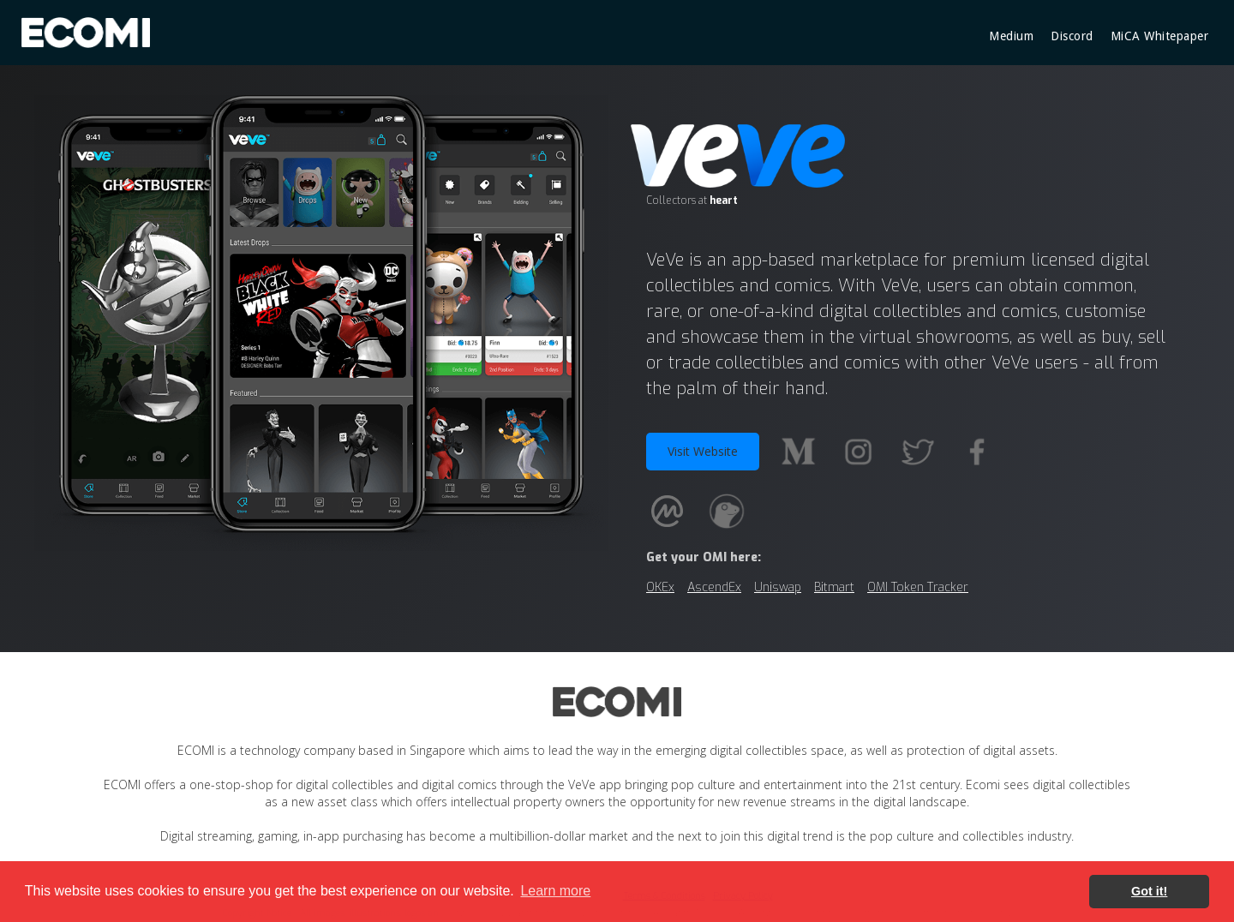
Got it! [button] (1149, 891)
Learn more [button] (555, 890)
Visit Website (703, 451)
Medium (1011, 36)
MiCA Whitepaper (1160, 36)
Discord (1072, 36)
